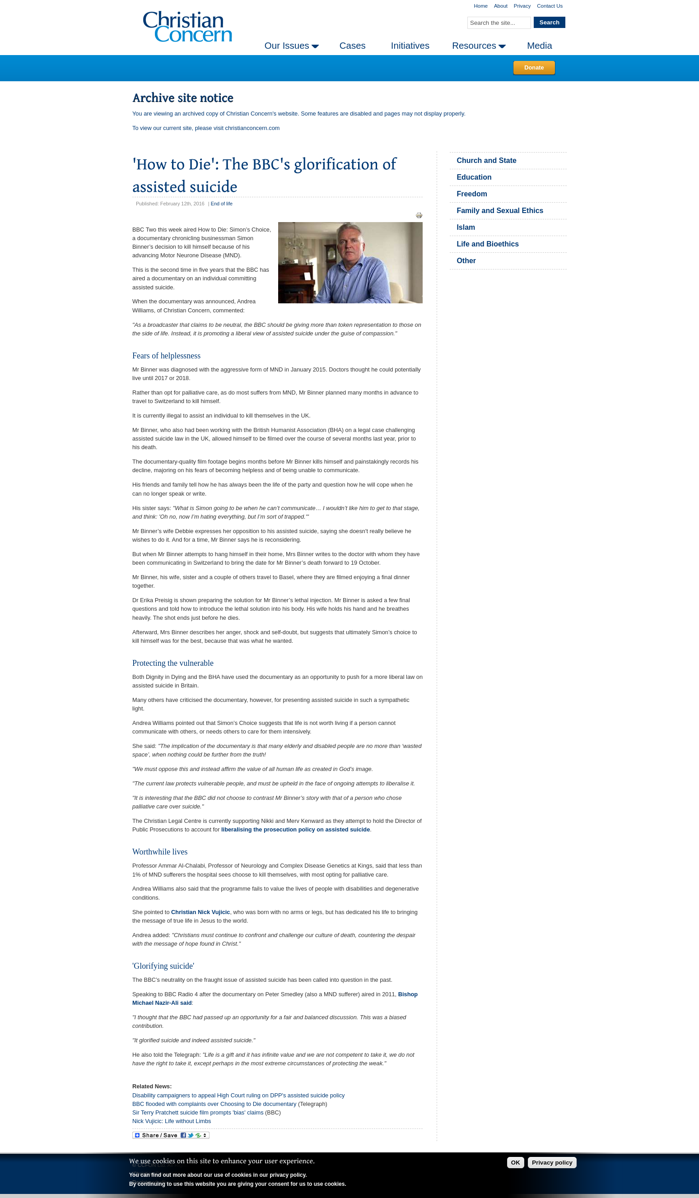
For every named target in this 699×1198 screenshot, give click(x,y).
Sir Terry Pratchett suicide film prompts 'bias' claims (198, 1112)
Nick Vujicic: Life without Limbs (171, 1121)
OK (515, 1162)
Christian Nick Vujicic (200, 912)
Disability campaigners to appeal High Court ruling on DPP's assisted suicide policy (238, 1095)
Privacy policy (552, 1162)
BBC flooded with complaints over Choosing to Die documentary (214, 1103)
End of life (222, 203)
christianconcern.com (252, 128)
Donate (534, 67)
